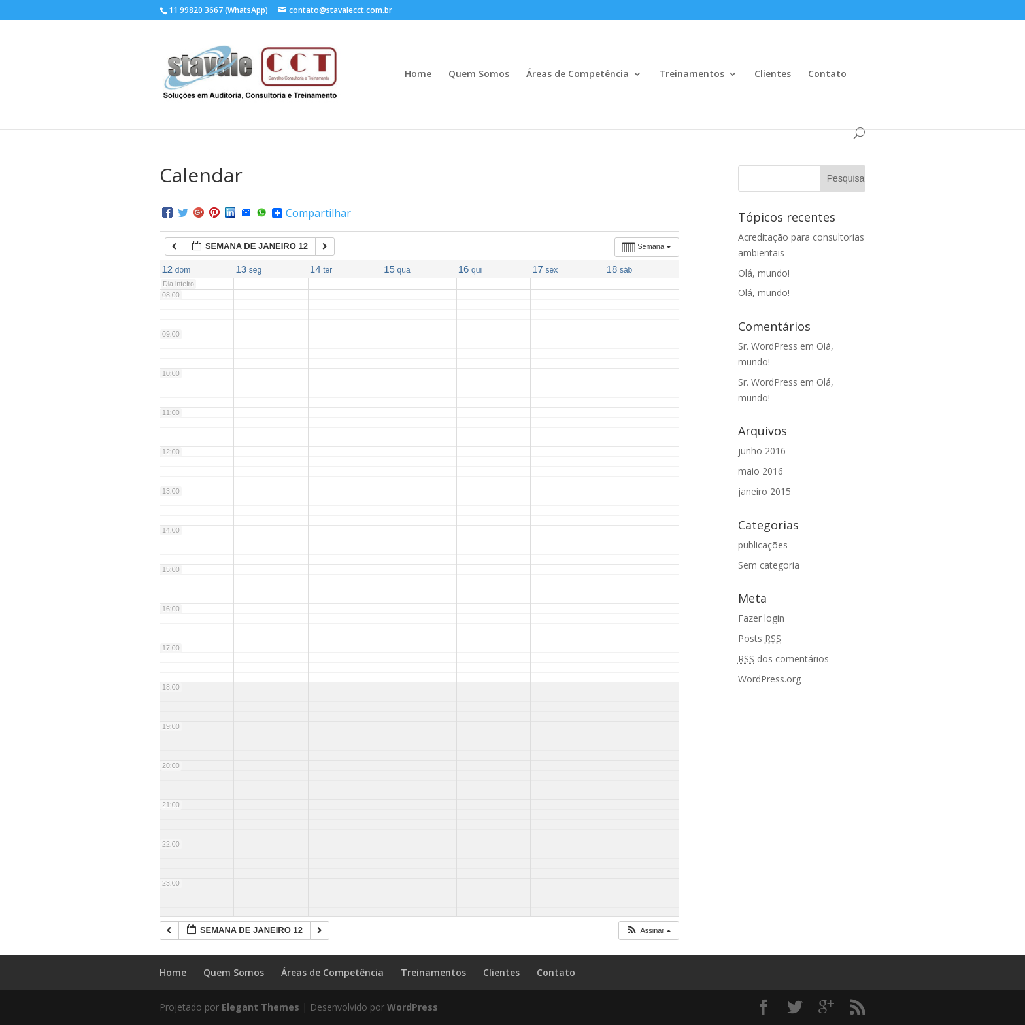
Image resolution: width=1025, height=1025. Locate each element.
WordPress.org (769, 679)
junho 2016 (762, 451)
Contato (827, 74)
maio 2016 (760, 471)
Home (418, 74)
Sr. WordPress (768, 346)
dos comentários (783, 658)
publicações (763, 545)
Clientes (772, 74)
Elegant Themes (260, 1007)
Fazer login (761, 618)
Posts (759, 638)
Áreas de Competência (577, 74)
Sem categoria (768, 565)
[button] (648, 930)
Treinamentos (691, 74)
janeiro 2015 (764, 491)
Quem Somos (478, 74)
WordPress (412, 1007)
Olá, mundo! (764, 273)
